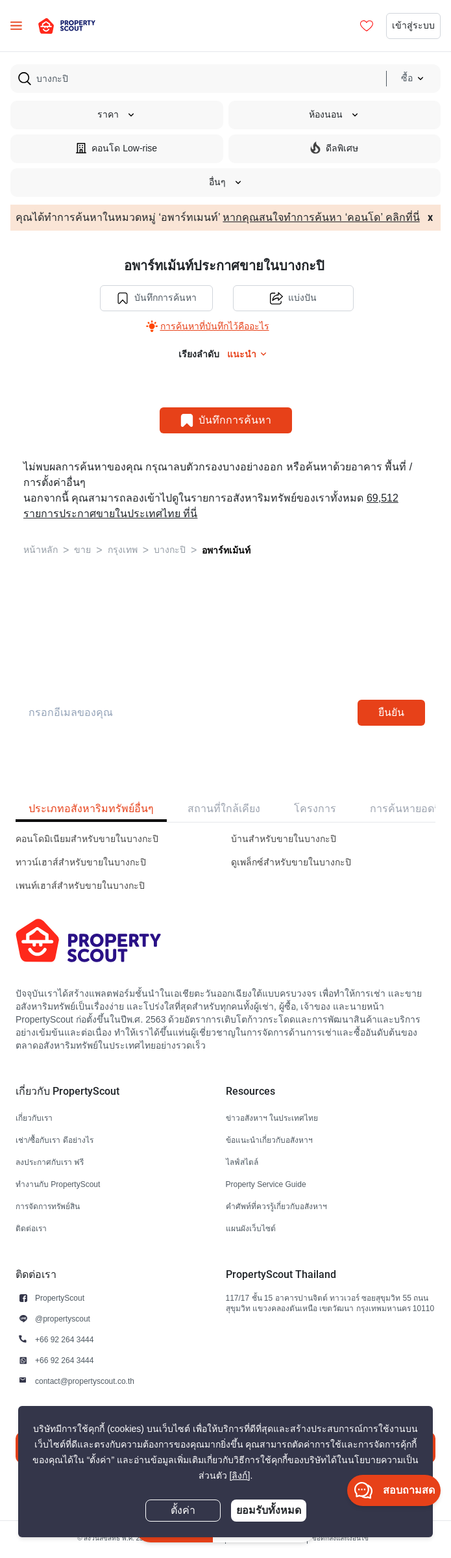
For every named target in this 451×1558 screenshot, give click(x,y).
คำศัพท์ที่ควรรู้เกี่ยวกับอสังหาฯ (276, 1206)
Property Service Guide (266, 1184)
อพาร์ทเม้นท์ (226, 550)
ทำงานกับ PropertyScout (58, 1184)
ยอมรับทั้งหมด (268, 1510)
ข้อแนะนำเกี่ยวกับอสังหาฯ (269, 1140)
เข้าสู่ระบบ (413, 25)
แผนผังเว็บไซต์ (251, 1228)
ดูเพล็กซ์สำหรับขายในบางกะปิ (291, 862)
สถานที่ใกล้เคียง (224, 808)
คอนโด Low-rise (116, 148)
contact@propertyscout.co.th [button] (84, 1381)
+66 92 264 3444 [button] (64, 1339)
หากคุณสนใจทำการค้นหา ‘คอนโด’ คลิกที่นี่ (321, 217)
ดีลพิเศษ (334, 148)
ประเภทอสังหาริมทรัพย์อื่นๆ (91, 808)
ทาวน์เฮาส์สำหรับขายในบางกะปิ (81, 862)
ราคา (116, 114)
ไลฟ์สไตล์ (242, 1162)
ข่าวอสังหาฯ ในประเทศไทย (272, 1118)
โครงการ (315, 808)
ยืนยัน (391, 712)
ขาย (82, 550)
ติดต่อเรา (31, 1228)
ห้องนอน (334, 114)
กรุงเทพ (123, 550)
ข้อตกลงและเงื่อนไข (340, 1538)
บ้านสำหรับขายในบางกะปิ (283, 839)
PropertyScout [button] (59, 1298)
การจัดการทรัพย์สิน (48, 1206)
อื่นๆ (226, 182)
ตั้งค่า (183, 1510)
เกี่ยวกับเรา (34, 1118)
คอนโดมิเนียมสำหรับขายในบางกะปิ (87, 839)
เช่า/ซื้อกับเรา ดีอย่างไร (54, 1140)
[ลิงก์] (240, 1475)
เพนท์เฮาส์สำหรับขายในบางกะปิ (80, 885)
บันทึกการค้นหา (156, 298)
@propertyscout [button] (62, 1318)
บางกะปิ (170, 550)
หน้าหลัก (40, 550)
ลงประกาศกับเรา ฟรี (50, 1162)
